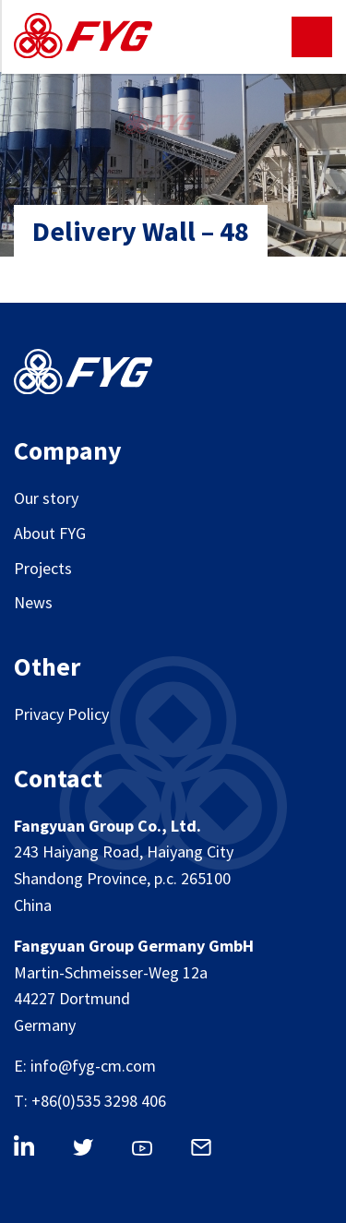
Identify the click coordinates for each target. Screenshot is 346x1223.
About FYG (50, 533)
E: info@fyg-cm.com (85, 1065)
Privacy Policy (61, 714)
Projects (43, 568)
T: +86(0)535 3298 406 (90, 1100)
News (33, 602)
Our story (46, 498)
